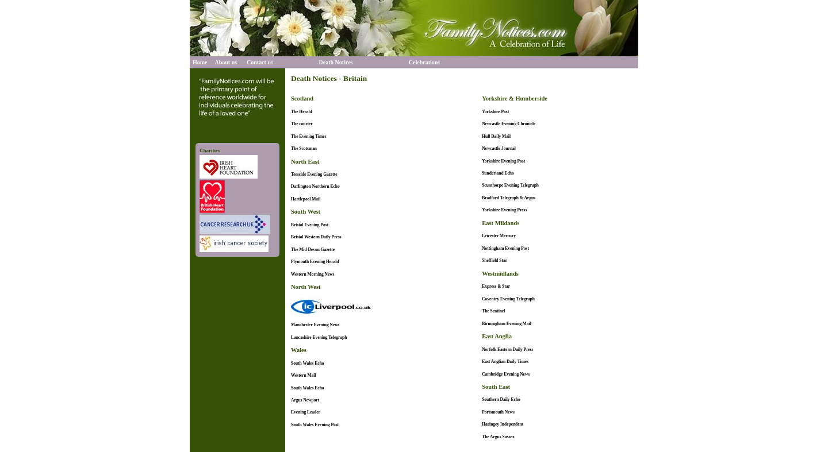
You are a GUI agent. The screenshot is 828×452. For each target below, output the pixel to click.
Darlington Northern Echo (315, 186)
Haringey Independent (502, 424)
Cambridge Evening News (506, 374)
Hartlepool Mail (305, 199)
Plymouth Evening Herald (315, 261)
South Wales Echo (307, 363)
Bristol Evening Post (309, 224)
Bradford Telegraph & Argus (508, 197)
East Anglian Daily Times (505, 361)
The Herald (301, 111)
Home (200, 62)
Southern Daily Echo (501, 399)
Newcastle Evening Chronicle (508, 123)
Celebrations (424, 62)
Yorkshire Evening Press (504, 210)
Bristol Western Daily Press (316, 236)
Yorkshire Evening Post (503, 161)
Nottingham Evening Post (505, 248)
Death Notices (336, 62)
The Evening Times (309, 136)
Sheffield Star (494, 260)
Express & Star (496, 286)
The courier (302, 123)
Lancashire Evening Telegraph (319, 337)
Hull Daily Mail (496, 136)
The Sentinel (493, 311)
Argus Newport (305, 400)
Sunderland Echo (497, 173)
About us (226, 62)
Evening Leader (305, 412)
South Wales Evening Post (315, 424)
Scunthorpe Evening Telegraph (510, 185)
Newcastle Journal (499, 148)
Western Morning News (313, 274)
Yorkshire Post (495, 111)
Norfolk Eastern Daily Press (507, 349)
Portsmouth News (498, 412)
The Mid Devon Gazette (313, 249)
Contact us (260, 62)
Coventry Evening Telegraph (508, 299)
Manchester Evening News (315, 324)
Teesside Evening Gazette (314, 174)
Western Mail (303, 375)
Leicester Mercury (499, 235)
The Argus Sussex (498, 436)
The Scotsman (304, 148)
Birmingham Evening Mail (506, 323)
